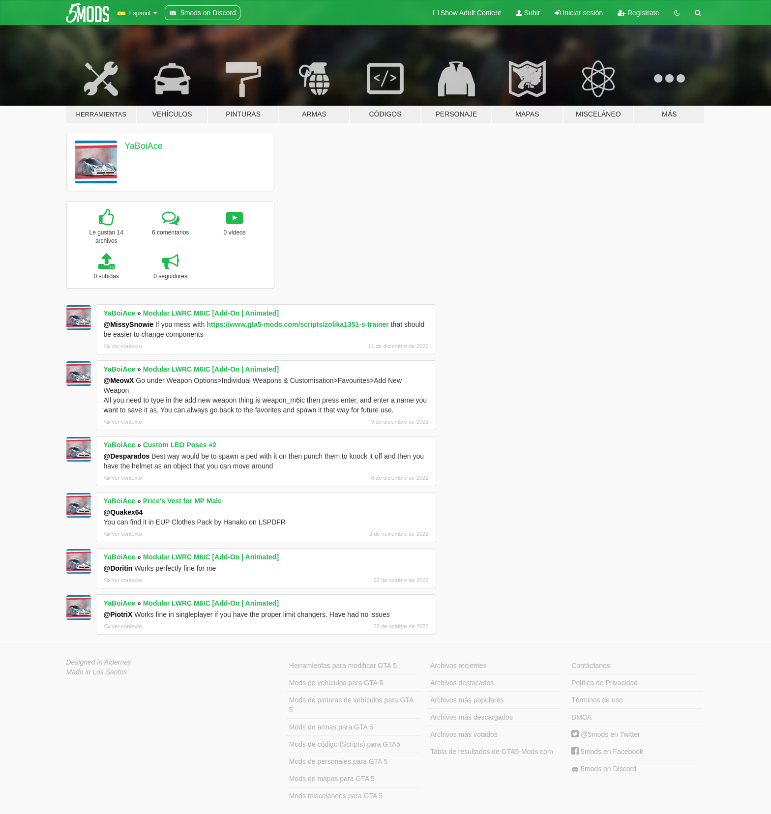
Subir (528, 13)
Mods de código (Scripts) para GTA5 (344, 744)
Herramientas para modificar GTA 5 (343, 665)
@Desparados (127, 456)
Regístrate (638, 13)
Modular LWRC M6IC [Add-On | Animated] (211, 313)
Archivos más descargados (471, 717)
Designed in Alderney (99, 662)
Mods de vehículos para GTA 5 (336, 683)
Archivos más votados (464, 734)
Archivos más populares (467, 700)
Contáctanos (590, 665)
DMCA (581, 717)
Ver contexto (123, 346)
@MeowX (119, 380)
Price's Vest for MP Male (182, 501)
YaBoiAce (143, 146)
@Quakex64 (123, 512)
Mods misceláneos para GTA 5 (336, 796)
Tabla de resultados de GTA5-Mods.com (491, 752)
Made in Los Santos (96, 672)
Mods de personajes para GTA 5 (338, 761)
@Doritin (118, 568)
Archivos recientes (458, 665)
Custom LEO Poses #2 (179, 445)
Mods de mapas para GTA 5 (332, 779)
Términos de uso (597, 700)
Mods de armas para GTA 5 (331, 727)
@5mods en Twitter (605, 734)
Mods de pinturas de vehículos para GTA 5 (351, 705)
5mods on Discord (603, 769)
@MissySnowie (129, 324)
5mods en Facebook (607, 751)
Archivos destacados (462, 683)
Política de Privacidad (604, 683)
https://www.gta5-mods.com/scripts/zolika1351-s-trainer (298, 324)
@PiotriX (118, 614)
